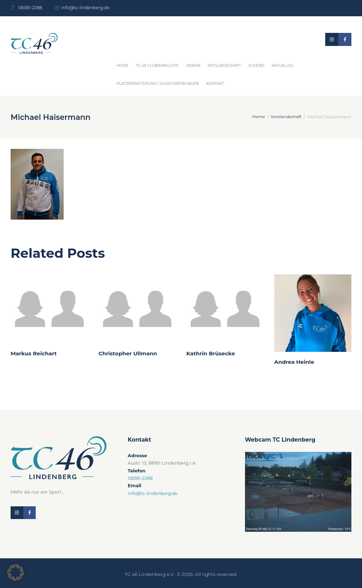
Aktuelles (282, 65)
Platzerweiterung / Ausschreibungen (158, 83)
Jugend (256, 65)
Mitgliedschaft (224, 65)
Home (123, 65)
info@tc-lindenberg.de (86, 7)
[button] (15, 572)
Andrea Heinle (295, 362)
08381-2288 (30, 7)
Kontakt (215, 83)
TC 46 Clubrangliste (157, 65)
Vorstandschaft (285, 117)
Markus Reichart (34, 353)
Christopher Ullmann (129, 353)
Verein (193, 65)
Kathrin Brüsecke (211, 353)
